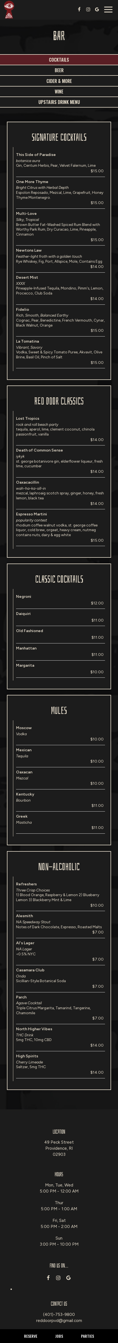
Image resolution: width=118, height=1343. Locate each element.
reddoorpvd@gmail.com (59, 1320)
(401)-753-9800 (59, 1314)
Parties (87, 1336)
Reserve (30, 1336)
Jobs (59, 1336)
